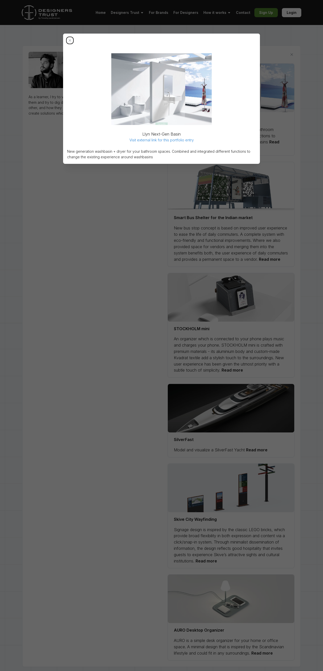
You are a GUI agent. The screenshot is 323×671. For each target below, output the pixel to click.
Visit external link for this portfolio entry (161, 140)
